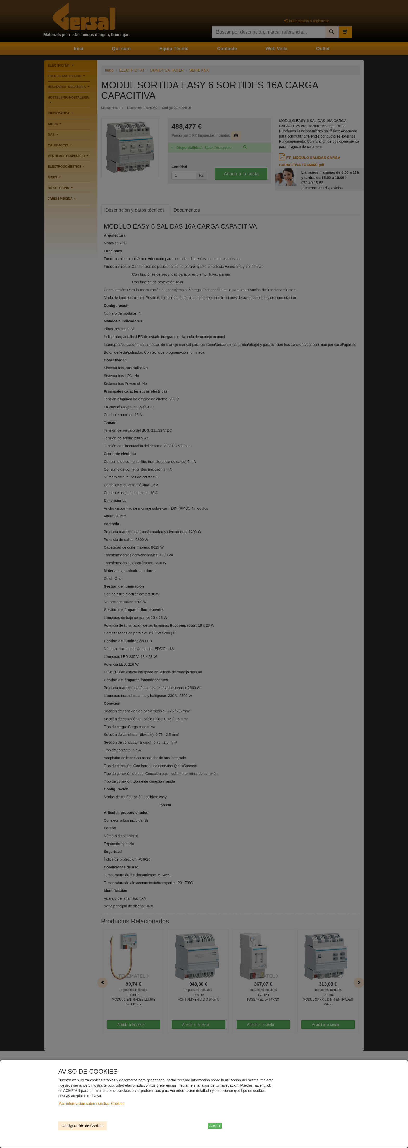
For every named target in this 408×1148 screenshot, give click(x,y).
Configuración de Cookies (82, 1126)
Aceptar (214, 1126)
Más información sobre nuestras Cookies (91, 1103)
